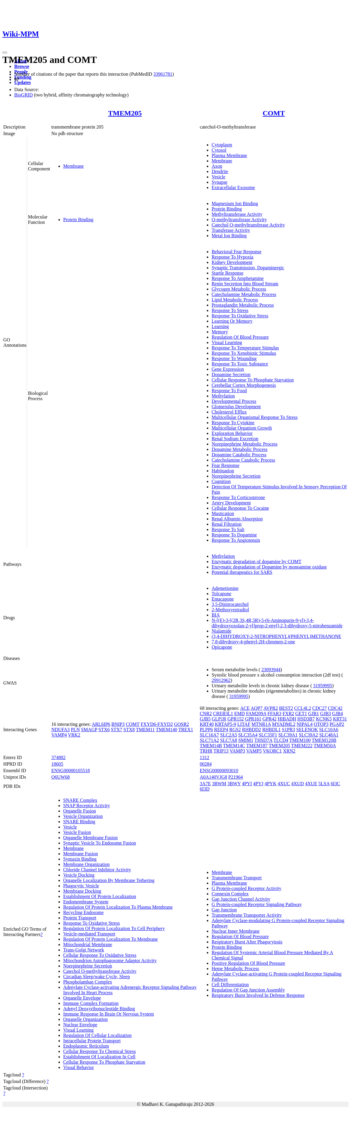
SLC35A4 (248, 734)
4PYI (247, 783)
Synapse (219, 182)
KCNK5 (324, 718)
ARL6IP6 (101, 724)
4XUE (311, 783)
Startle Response (227, 272)
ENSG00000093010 (219, 770)
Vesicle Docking (78, 875)
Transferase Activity (231, 230)
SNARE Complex (80, 800)
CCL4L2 (302, 708)
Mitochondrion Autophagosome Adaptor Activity (110, 960)
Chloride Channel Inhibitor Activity (97, 869)
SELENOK (307, 729)
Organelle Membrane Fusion (90, 837)
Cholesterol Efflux (229, 411)
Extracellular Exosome (233, 187)
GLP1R (219, 718)
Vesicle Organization (83, 816)
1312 (204, 757)
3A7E (205, 783)
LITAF (243, 724)
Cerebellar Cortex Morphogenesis (244, 385)
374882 (58, 757)
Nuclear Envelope (80, 1024)
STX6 (104, 729)
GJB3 (325, 713)
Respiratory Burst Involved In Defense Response (258, 995)
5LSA (323, 783)
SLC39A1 (288, 734)
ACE (245, 708)
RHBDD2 (251, 729)
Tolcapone (221, 593)
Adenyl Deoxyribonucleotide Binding (99, 1008)
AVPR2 (270, 708)
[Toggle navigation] (4, 52)
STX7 (116, 729)
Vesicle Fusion (77, 832)
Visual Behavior (78, 1067)
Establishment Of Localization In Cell (99, 1056)
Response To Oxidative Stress (240, 315)
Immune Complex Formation (91, 1003)
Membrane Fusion (80, 853)
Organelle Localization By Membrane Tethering (109, 880)
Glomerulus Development (236, 406)
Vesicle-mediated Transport (89, 933)
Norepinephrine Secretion (236, 476)
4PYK (271, 783)
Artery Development (231, 502)
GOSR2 (181, 724)
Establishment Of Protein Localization (99, 896)
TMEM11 (145, 729)
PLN (75, 729)
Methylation (223, 395)
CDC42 (335, 708)
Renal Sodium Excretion (235, 438)
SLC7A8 (228, 740)
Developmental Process (234, 401)
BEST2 (286, 708)
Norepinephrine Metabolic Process (244, 443)
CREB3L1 (223, 713)
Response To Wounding (234, 358)
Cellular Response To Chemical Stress (99, 1051)
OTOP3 (321, 724)
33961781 (162, 74)
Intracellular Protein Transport (92, 1040)
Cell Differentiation (230, 984)
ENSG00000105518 (70, 770)
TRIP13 (221, 750)
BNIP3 (118, 724)
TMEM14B (211, 745)
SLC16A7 (209, 734)
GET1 (301, 713)
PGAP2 (337, 724)
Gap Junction (224, 909)
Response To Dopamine (234, 534)
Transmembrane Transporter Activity (247, 915)
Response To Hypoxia (232, 256)
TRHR (206, 750)
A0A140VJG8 (213, 777)
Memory (220, 331)
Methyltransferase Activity (237, 214)
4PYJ (258, 783)
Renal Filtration (227, 524)
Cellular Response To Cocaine (240, 508)
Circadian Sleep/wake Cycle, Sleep (96, 976)
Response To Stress (230, 310)
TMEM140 (166, 729)
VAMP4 (59, 734)
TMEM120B (324, 740)
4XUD (297, 783)
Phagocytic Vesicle (81, 885)
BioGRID (23, 94)
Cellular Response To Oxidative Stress (99, 955)
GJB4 (337, 713)
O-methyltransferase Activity (239, 219)
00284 (206, 763)
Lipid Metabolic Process (235, 299)
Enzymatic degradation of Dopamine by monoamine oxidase (269, 566)
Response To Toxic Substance (240, 363)
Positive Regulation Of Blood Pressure (248, 963)
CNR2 (206, 713)
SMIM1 (245, 740)
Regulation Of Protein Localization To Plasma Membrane (118, 907)
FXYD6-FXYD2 (157, 724)
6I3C (335, 783)
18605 (57, 763)
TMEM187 (257, 745)
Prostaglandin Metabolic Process (243, 305)
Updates (22, 82)
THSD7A (263, 740)
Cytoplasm (222, 144)
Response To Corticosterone (238, 497)
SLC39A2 (308, 734)
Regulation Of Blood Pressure (240, 337)
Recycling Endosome (83, 912)
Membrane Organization (86, 864)
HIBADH (287, 718)
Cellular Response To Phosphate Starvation (253, 379)
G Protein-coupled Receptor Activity (246, 888)
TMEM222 (301, 745)
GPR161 (253, 718)
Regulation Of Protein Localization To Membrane (110, 939)
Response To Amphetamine (237, 278)
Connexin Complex (230, 893)
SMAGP (89, 729)
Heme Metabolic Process (235, 968)
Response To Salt (228, 529)
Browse (21, 66)
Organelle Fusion (79, 810)
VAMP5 (254, 750)
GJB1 (313, 713)
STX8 (129, 729)
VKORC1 (272, 750)
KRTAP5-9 (225, 724)
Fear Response (225, 465)
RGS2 (235, 729)
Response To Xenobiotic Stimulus (244, 353)
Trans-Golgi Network (83, 949)
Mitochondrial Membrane (87, 944)
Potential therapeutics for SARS (242, 572)
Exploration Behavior (232, 433)
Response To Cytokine (233, 422)
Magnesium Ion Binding (235, 203)
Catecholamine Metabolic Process (244, 294)
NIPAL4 (305, 724)
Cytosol (219, 150)
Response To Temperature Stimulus (245, 347)
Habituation (223, 470)
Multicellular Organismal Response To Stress (255, 417)
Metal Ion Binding (229, 235)
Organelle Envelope (82, 997)
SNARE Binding (79, 821)
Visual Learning (227, 342)
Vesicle (218, 176)
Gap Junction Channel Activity (241, 899)
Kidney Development (232, 262)
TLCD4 (281, 740)
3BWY (234, 783)
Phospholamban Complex (87, 981)
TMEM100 (300, 740)
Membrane (73, 166)
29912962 (221, 680)
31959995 (322, 685)
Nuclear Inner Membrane (236, 931)
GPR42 (270, 718)
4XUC (284, 783)
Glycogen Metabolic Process (239, 289)
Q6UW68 (60, 777)
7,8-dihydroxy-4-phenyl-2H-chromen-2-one (253, 641)
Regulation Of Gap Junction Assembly (248, 989)
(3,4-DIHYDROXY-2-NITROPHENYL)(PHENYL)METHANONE (276, 636)
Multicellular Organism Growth (242, 427)
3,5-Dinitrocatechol (230, 604)
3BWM (219, 783)
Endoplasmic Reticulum (86, 1046)
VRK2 (74, 734)
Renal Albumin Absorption (237, 518)
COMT (274, 113)
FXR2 (288, 713)
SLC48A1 (329, 734)
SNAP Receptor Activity (86, 805)
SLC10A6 (328, 729)
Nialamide (221, 631)
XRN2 (289, 750)
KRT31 (340, 718)
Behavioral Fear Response (236, 251)
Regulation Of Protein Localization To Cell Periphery (114, 928)
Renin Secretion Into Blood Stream (245, 283)
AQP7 (257, 708)
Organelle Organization (85, 1019)
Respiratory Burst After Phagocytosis (247, 941)
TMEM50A (325, 745)
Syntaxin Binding (79, 858)
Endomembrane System (85, 901)
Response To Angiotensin (236, 540)
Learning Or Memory (232, 321)
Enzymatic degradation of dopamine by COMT (256, 561)
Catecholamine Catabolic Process (243, 460)
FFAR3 (274, 713)
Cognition (221, 481)
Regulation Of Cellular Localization (97, 1035)
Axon (217, 166)
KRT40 (207, 724)
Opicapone (222, 647)
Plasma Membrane (229, 155)
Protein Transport (79, 917)
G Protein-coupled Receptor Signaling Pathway (257, 904)
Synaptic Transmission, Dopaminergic (248, 267)
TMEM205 (125, 113)
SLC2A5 (228, 734)
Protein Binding (78, 219)
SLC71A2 (209, 740)
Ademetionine (225, 588)
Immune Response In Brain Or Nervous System (108, 1013)
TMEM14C (234, 745)
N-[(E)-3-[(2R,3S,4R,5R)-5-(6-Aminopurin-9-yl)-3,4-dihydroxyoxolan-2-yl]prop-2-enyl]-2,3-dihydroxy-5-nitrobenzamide (277, 623)
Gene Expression (228, 369)
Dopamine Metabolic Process (239, 449)
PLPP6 (206, 729)
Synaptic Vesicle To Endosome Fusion (99, 842)
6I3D (204, 788)
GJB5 (205, 718)
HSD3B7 (306, 718)
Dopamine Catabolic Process (239, 454)
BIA (216, 614)
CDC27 (319, 708)
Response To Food (229, 390)
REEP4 (221, 729)
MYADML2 (284, 724)
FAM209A (256, 713)
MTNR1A (261, 724)
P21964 (235, 777)
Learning (220, 326)
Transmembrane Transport (237, 877)
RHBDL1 (271, 729)
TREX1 (185, 729)
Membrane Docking (82, 891)
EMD (239, 713)
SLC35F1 (268, 734)
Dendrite (220, 171)
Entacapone (223, 598)
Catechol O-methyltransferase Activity (248, 224)
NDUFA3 (60, 729)
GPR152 (236, 718)
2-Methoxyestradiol (230, 609)
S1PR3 (288, 729)
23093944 (270, 669)
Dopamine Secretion (231, 374)
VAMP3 (237, 750)
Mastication (223, 513)
